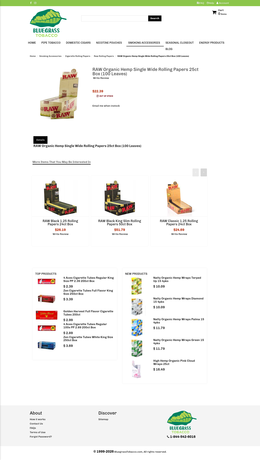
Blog (169, 49)
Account (222, 3)
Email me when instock (106, 105)
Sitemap (103, 419)
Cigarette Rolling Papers (77, 56)
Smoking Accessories (144, 42)
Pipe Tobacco (50, 42)
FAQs (33, 428)
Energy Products (211, 42)
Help (210, 3)
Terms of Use (38, 432)
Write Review (101, 78)
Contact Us (36, 423)
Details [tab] (40, 139)
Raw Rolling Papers (104, 56)
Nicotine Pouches (109, 42)
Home (32, 42)
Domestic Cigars (78, 42)
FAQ (200, 3)
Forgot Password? (41, 436)
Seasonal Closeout (180, 42)
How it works (38, 419)
